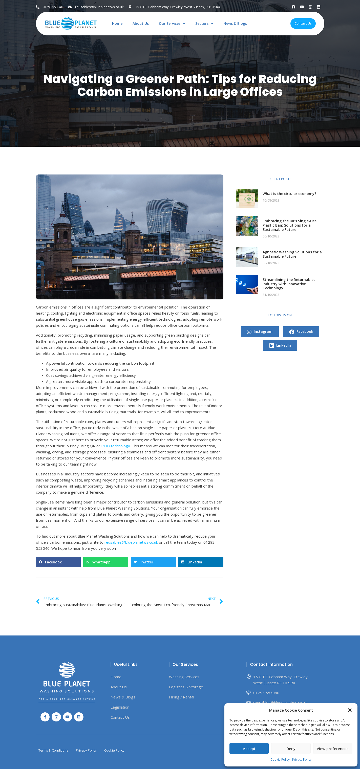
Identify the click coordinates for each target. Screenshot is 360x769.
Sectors (204, 23)
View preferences (333, 748)
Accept (249, 748)
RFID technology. (116, 445)
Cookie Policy (280, 759)
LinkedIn (280, 346)
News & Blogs (235, 23)
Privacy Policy (301, 759)
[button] (349, 710)
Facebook (301, 332)
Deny (290, 748)
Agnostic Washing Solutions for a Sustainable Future (292, 254)
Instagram (259, 332)
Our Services (172, 23)
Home (117, 23)
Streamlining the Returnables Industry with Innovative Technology (289, 284)
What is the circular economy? (289, 193)
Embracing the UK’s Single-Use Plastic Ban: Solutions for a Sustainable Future (289, 225)
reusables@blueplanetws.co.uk (131, 542)
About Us (141, 23)
